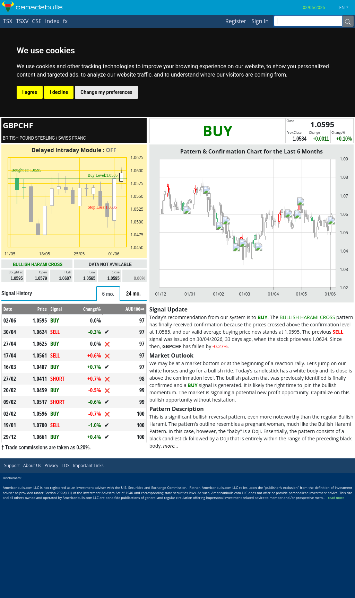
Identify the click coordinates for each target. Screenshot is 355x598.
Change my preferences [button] (106, 92)
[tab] (108, 293)
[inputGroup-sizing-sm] (308, 21)
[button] (346, 8)
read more (336, 497)
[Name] (348, 21)
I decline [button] (59, 92)
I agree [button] (29, 92)
